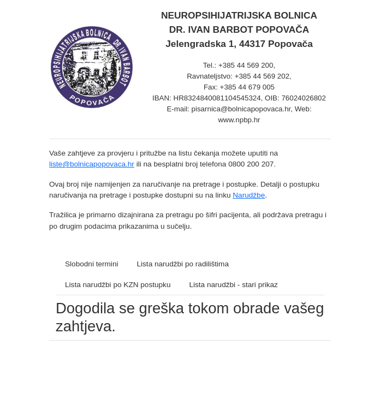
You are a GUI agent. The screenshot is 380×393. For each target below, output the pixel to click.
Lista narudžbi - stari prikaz (233, 285)
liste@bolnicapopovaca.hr (91, 164)
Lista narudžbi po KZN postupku (117, 285)
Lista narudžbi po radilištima (182, 264)
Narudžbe (249, 195)
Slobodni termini (91, 264)
